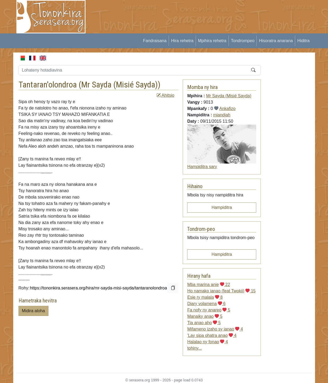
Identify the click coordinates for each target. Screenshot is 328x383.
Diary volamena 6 (206, 303)
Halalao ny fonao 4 (207, 342)
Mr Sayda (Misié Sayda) (119, 85)
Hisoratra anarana (276, 40)
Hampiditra (222, 207)
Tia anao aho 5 (204, 322)
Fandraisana (155, 40)
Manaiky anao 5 (204, 316)
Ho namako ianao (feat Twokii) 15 (221, 291)
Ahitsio (165, 95)
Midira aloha (33, 311)
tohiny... (194, 348)
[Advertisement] (188, 12)
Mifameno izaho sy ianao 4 (215, 329)
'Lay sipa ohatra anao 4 (211, 335)
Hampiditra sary (202, 166)
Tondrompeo (242, 40)
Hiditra (303, 40)
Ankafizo (227, 108)
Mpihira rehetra (212, 40)
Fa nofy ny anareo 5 (208, 310)
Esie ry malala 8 (205, 297)
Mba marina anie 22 (208, 284)
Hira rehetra (182, 40)
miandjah (221, 115)
